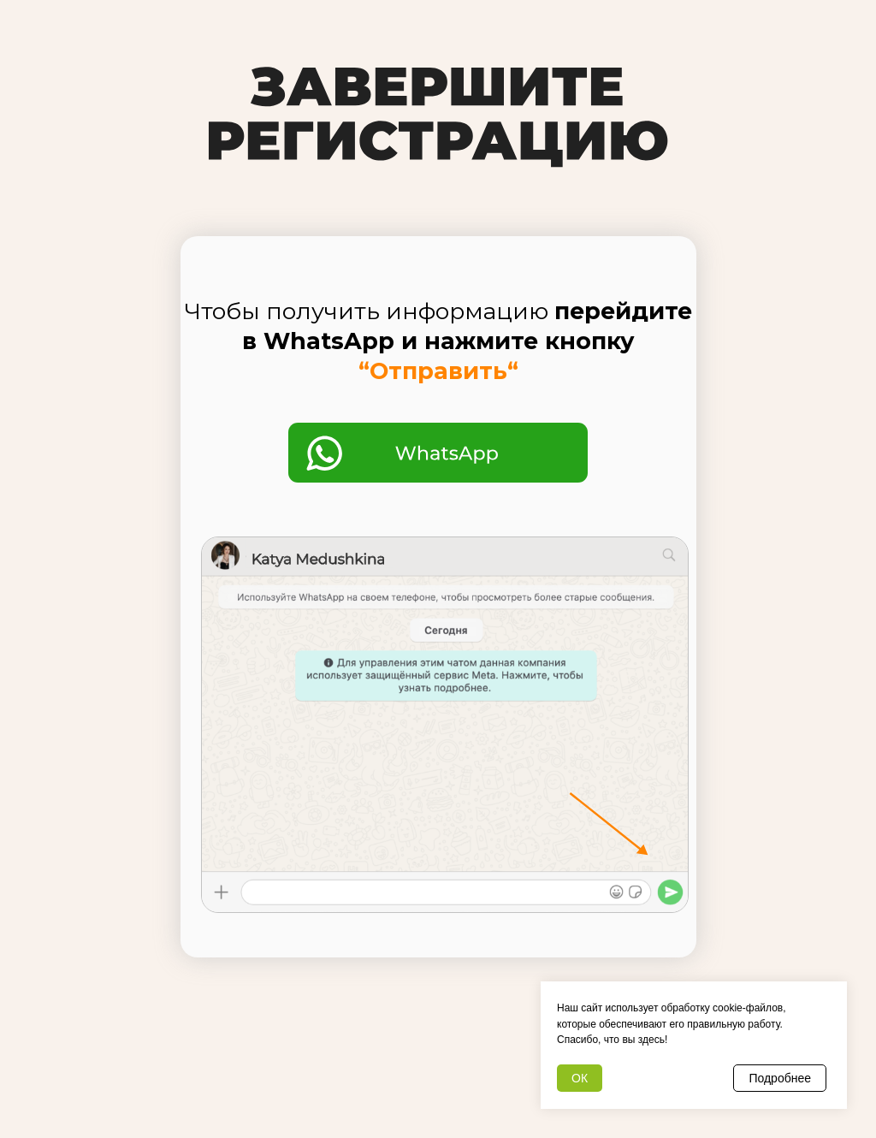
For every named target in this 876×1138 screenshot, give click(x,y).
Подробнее (780, 1078)
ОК (579, 1078)
